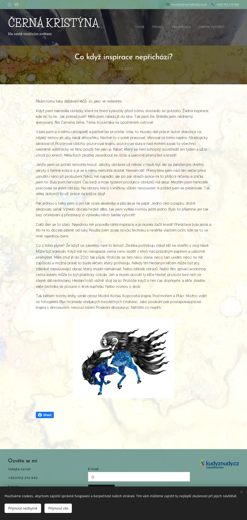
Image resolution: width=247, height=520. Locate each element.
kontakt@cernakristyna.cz (189, 4)
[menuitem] (181, 27)
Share (45, 415)
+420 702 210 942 (227, 4)
